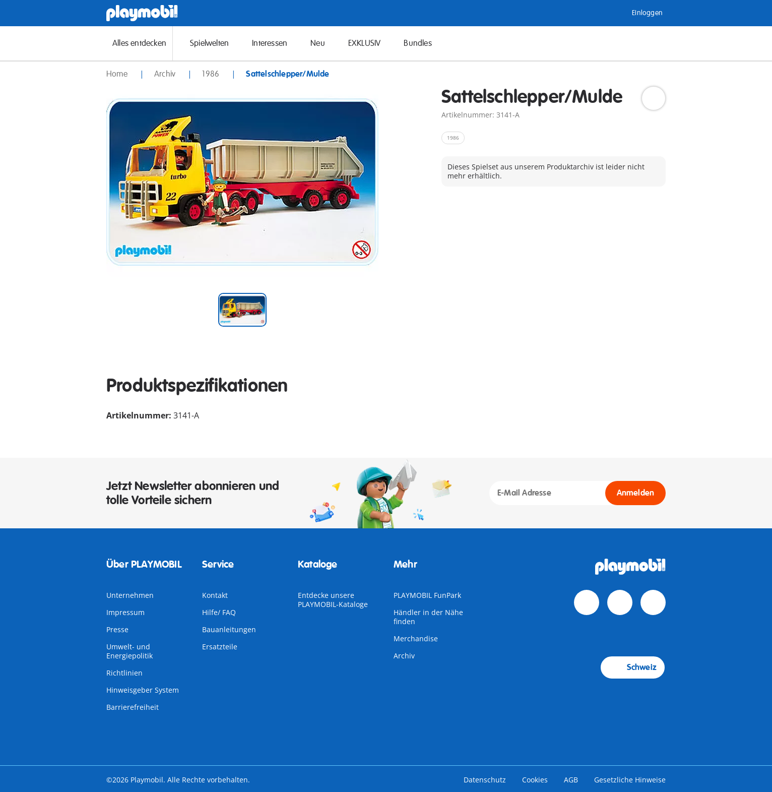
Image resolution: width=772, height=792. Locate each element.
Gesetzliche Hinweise (630, 779)
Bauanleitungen (229, 629)
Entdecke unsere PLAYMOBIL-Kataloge (333, 599)
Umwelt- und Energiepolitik (129, 651)
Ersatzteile (219, 646)
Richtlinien (124, 673)
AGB (571, 779)
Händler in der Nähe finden (428, 616)
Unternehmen (130, 595)
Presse (117, 629)
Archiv (404, 655)
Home (118, 74)
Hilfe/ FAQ (219, 612)
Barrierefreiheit (132, 707)
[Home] (142, 13)
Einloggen (640, 13)
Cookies (535, 779)
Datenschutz (485, 779)
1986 (211, 74)
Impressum (125, 612)
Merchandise (416, 638)
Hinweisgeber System (142, 690)
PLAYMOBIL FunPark (427, 595)
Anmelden (636, 493)
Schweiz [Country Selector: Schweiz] (633, 667)
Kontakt (215, 595)
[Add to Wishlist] (653, 98)
